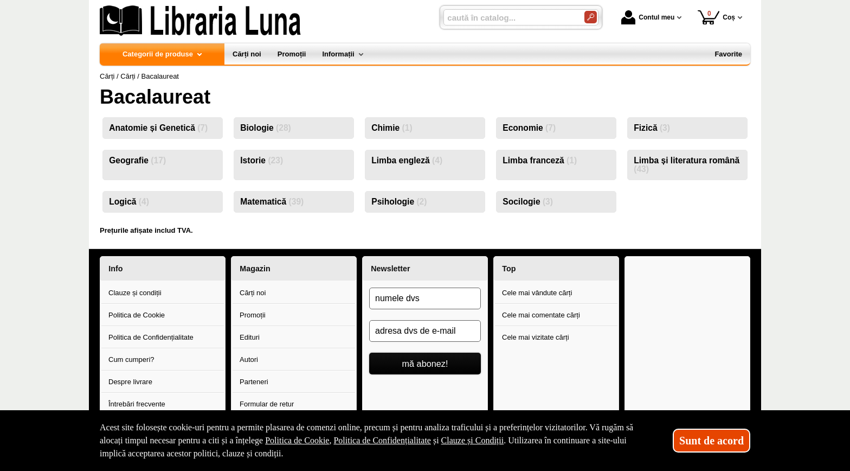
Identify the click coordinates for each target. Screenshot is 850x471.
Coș (716, 17)
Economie (529, 127)
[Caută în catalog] (590, 17)
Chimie (391, 127)
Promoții (253, 315)
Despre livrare (130, 382)
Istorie (261, 160)
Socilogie (528, 201)
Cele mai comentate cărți (541, 315)
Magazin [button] (255, 268)
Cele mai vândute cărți (537, 293)
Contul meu (647, 17)
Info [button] (115, 268)
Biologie (265, 127)
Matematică (272, 201)
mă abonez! (425, 363)
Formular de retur (267, 404)
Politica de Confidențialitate (151, 337)
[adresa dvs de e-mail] (425, 331)
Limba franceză (540, 160)
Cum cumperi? (131, 359)
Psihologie (399, 201)
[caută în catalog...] (510, 17)
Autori (249, 359)
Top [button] (509, 268)
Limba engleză (406, 160)
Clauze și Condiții (472, 440)
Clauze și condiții (135, 293)
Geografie (137, 160)
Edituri (250, 337)
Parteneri (254, 382)
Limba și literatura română (686, 165)
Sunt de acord (711, 441)
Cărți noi (253, 293)
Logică (129, 201)
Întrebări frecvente (136, 404)
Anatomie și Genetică (158, 127)
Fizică (652, 127)
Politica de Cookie (136, 315)
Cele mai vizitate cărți (535, 337)
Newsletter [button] (390, 268)
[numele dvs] (425, 298)
